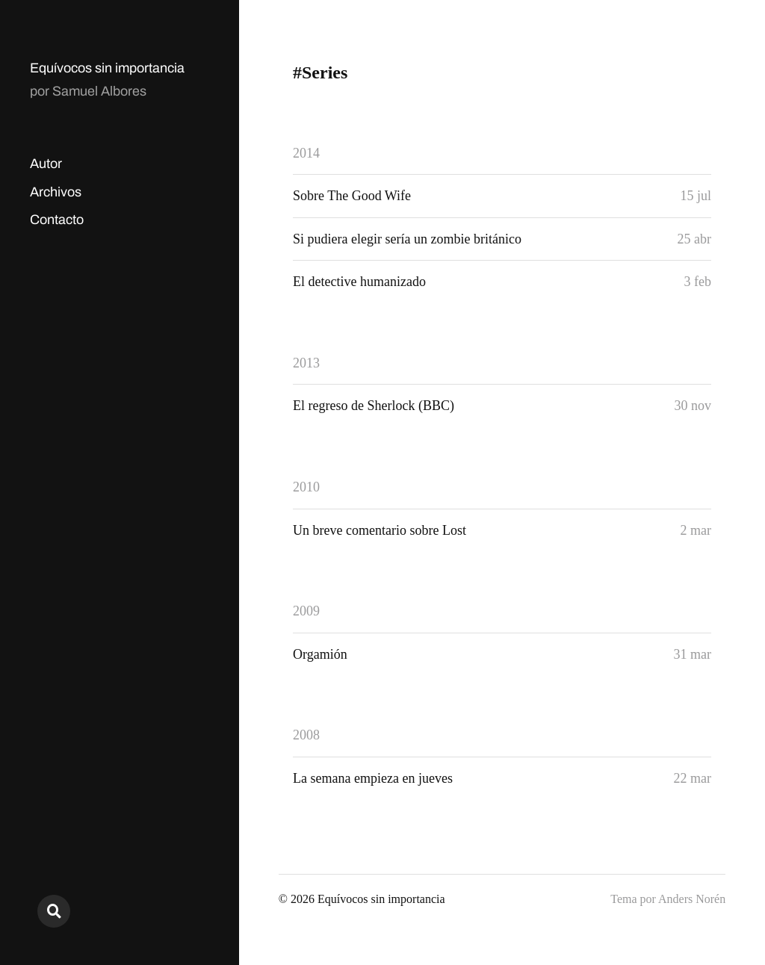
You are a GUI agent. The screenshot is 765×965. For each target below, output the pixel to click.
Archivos (55, 191)
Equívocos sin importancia (107, 67)
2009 (306, 610)
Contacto (57, 219)
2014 (306, 153)
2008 (306, 734)
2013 (306, 363)
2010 (306, 487)
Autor (46, 163)
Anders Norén (691, 899)
